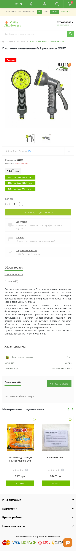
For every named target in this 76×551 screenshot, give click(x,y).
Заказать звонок (64, 25)
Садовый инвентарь (17, 41)
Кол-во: (9, 198)
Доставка (21, 221)
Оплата (20, 237)
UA (16, 4)
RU (21, 4)
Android (54, 11)
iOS (39, 11)
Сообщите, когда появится (38, 212)
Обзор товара (14, 267)
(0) (29, 151)
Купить (20, 483)
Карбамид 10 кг (55, 457)
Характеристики (14, 274)
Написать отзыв (59, 383)
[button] (44, 4)
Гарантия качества (26, 250)
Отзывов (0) (11, 281)
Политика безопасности (49, 536)
